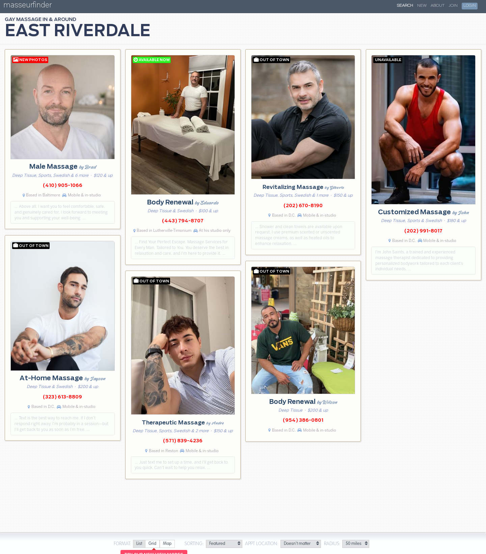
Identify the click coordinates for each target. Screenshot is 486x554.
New (422, 6)
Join (453, 6)
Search (405, 6)
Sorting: (194, 544)
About (437, 6)
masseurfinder (27, 6)
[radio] (139, 544)
